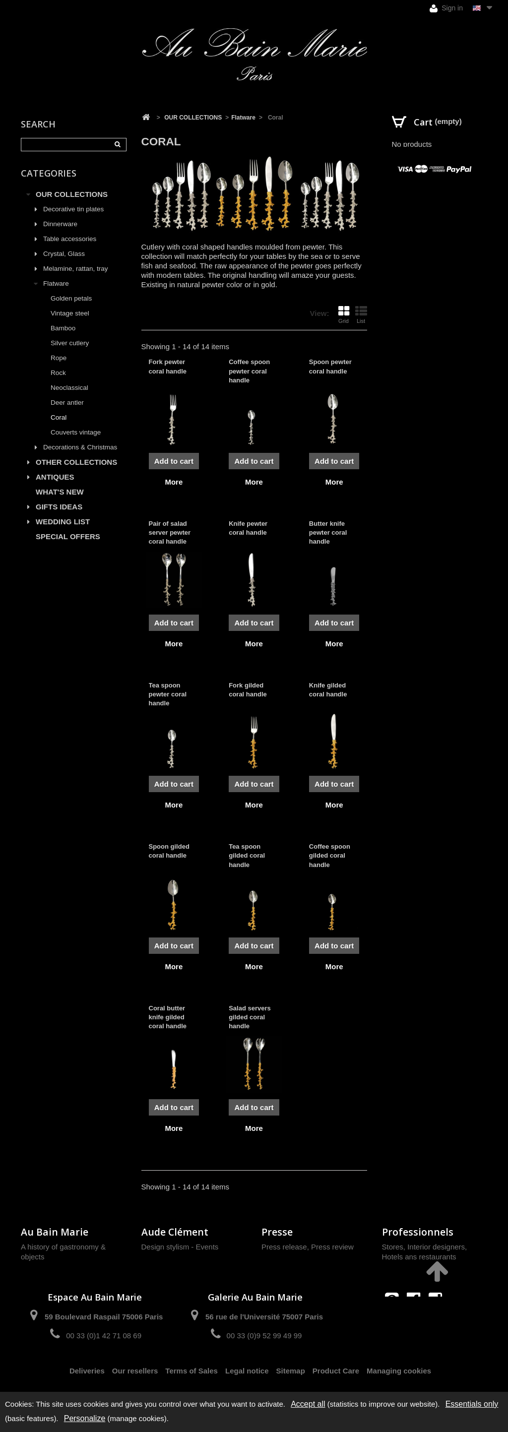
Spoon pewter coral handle (330, 366)
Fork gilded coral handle (248, 690)
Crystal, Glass (64, 253)
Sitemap (290, 1371)
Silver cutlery (70, 343)
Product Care (336, 1371)
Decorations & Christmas (80, 447)
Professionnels (417, 1232)
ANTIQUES (55, 477)
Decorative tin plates (73, 209)
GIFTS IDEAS (59, 506)
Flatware (56, 283)
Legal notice (247, 1371)
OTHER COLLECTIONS (76, 462)
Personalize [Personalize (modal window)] (85, 1418)
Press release (284, 1247)
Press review (332, 1247)
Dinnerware (60, 224)
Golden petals (71, 298)
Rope (58, 358)
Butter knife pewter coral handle (328, 532)
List (361, 314)
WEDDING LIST (63, 521)
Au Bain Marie (54, 1232)
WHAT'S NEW (60, 492)
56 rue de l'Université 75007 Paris (264, 1316)
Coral (58, 417)
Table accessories (69, 239)
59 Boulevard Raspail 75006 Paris (104, 1316)
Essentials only (472, 1404)
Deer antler (67, 402)
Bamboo (63, 328)
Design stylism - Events (180, 1247)
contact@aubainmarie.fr (416, 1320)
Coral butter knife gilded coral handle (168, 1017)
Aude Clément (174, 1232)
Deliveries (87, 1371)
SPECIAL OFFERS (68, 536)
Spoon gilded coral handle (169, 851)
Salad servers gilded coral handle (250, 1017)
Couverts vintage (76, 432)
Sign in (446, 8)
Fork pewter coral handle (168, 366)
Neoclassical (69, 387)
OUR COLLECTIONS (72, 194)
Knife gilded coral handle (328, 690)
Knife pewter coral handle (248, 528)
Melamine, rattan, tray (75, 268)
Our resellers (135, 1371)
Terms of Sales (191, 1371)
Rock (58, 372)
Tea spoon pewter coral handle (168, 694)
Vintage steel (70, 313)
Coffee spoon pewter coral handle (249, 370)
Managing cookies (399, 1371)
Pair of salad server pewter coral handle (170, 532)
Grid (343, 314)
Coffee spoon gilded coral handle (329, 855)
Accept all (308, 1404)
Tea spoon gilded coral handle (247, 855)
